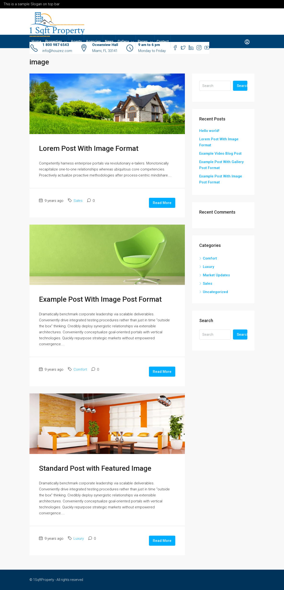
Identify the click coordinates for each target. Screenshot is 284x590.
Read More (162, 203)
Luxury (79, 538)
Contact (163, 41)
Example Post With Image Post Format (100, 299)
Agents (76, 41)
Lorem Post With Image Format (88, 148)
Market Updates (216, 275)
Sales (78, 201)
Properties (53, 41)
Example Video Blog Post (220, 153)
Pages (143, 41)
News (109, 41)
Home (36, 41)
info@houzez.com (57, 51)
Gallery (123, 41)
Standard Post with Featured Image (95, 468)
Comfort (80, 369)
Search (242, 86)
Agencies (93, 41)
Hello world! (209, 131)
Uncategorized (215, 292)
